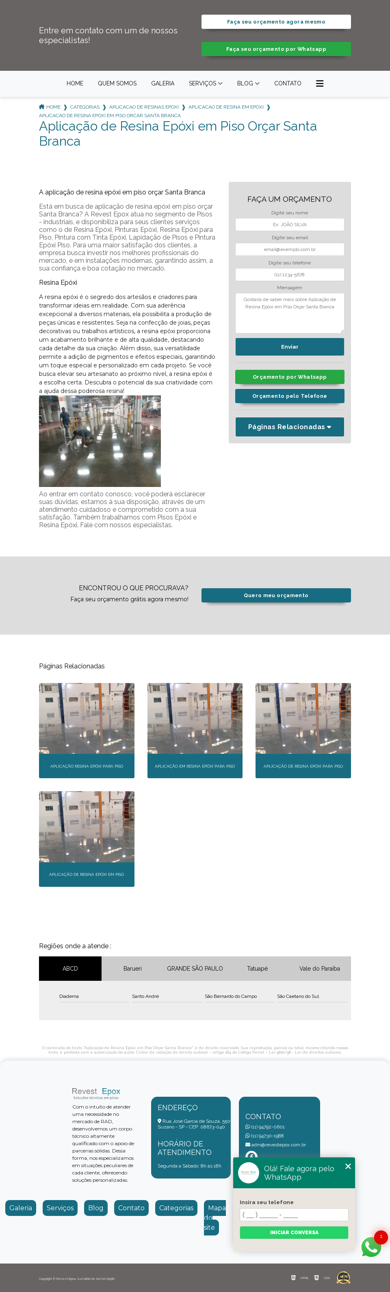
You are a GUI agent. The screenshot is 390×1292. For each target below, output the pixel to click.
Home (75, 83)
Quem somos (117, 83)
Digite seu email (290, 237)
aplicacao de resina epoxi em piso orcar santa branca (110, 115)
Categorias (85, 107)
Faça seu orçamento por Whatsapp (276, 49)
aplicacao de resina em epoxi (226, 107)
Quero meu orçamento (276, 595)
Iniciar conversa (294, 1232)
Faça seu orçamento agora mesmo (276, 22)
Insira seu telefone (267, 1202)
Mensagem (289, 287)
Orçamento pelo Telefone (289, 396)
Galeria (162, 83)
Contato (287, 83)
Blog (245, 83)
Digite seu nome (289, 213)
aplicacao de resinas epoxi (144, 107)
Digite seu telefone (290, 263)
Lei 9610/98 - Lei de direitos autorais (305, 1052)
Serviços (202, 83)
